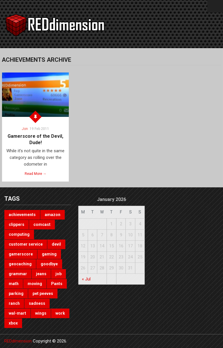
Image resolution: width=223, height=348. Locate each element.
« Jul (86, 279)
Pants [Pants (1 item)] (56, 283)
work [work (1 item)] (60, 313)
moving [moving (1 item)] (35, 283)
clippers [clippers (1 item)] (16, 224)
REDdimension (18, 341)
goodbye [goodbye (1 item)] (49, 264)
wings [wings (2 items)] (40, 313)
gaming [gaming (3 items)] (49, 254)
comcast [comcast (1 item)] (42, 224)
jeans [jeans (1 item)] (41, 273)
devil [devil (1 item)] (56, 244)
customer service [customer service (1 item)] (26, 244)
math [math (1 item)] (14, 283)
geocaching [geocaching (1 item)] (20, 264)
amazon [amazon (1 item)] (52, 214)
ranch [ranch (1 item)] (14, 303)
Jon (25, 129)
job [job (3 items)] (58, 273)
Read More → (35, 174)
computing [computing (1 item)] (19, 234)
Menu (215, 6)
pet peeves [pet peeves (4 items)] (43, 293)
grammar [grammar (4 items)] (18, 273)
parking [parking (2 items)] (16, 293)
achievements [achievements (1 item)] (22, 214)
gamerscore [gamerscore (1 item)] (21, 254)
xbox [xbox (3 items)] (13, 323)
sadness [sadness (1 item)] (37, 303)
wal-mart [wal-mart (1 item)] (17, 313)
